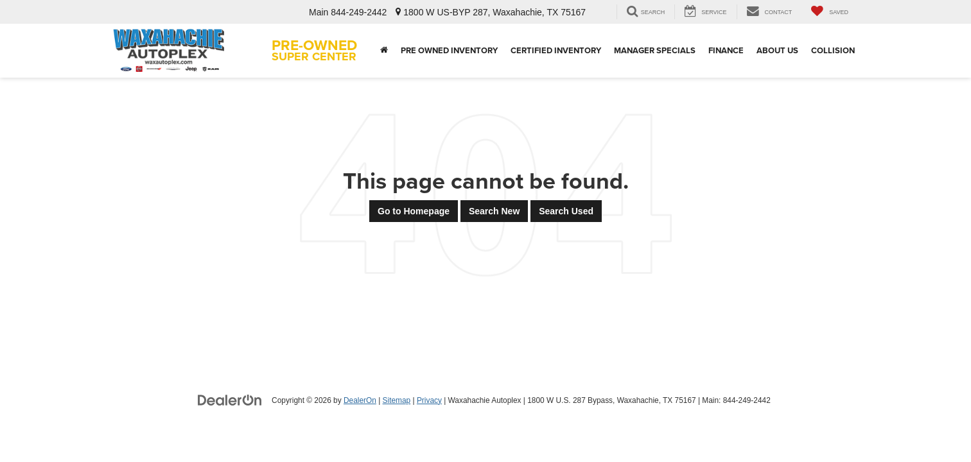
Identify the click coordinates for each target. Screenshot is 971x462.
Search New (494, 211)
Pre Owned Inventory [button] (449, 50)
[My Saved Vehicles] (829, 11)
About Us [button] (777, 50)
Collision (833, 50)
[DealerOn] (230, 400)
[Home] (384, 51)
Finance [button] (726, 50)
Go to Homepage (414, 211)
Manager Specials (654, 50)
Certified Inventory (556, 50)
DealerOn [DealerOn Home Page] (360, 400)
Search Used (566, 211)
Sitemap (397, 400)
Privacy (429, 400)
